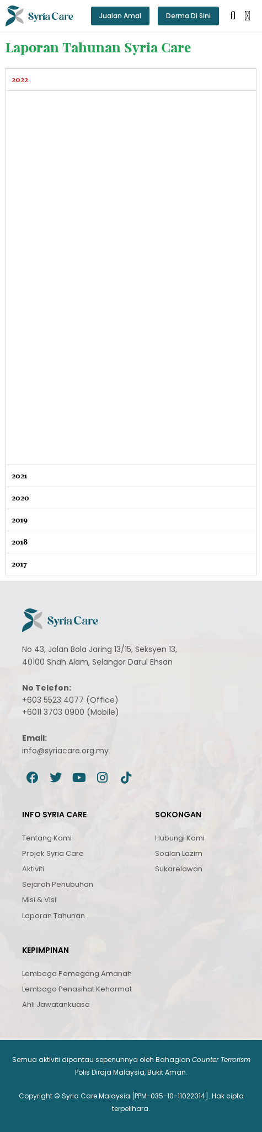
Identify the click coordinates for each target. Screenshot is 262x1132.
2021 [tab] (19, 475)
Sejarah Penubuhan (57, 884)
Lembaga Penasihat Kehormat (77, 989)
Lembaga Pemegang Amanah (77, 973)
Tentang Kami (47, 838)
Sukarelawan (178, 869)
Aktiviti (33, 869)
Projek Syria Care (53, 853)
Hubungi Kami (180, 838)
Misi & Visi (39, 899)
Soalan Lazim (178, 853)
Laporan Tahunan (53, 915)
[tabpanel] (131, 277)
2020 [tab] (20, 497)
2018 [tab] (20, 541)
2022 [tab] (20, 79)
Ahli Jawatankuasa (56, 1004)
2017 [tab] (19, 563)
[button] (247, 16)
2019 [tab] (20, 519)
